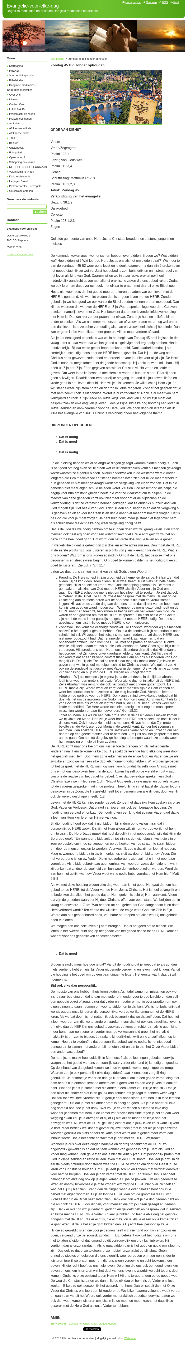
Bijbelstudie (16, 80)
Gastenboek (16, 147)
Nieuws (13, 99)
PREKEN (14, 70)
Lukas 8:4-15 (17, 109)
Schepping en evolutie (22, 162)
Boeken (13, 142)
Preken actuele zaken (22, 113)
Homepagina (133, 2)
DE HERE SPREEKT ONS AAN (28, 166)
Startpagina (57, 58)
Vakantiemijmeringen (21, 171)
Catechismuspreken (21, 190)
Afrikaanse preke (19, 133)
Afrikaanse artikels (20, 128)
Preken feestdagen (20, 118)
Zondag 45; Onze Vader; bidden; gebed (92, 1323)
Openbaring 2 (17, 157)
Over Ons (15, 94)
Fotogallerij (15, 152)
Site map (151, 2)
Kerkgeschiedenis (19, 176)
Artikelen (14, 123)
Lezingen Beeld (18, 181)
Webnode (130, 1338)
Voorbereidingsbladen (22, 75)
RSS (165, 2)
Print (176, 2)
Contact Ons (16, 104)
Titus (12, 137)
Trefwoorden (59, 1323)
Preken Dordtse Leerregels (25, 186)
